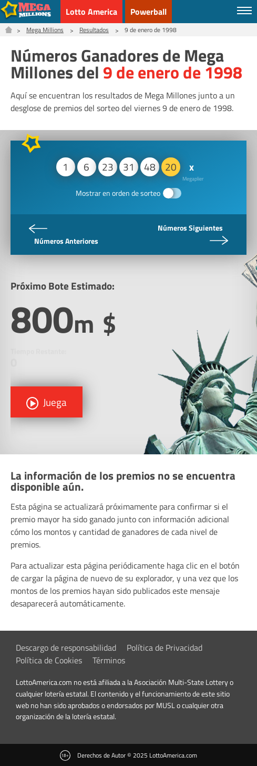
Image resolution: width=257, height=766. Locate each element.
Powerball (148, 11)
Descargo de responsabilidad (66, 647)
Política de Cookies (49, 660)
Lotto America (91, 11)
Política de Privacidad (164, 647)
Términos (108, 660)
